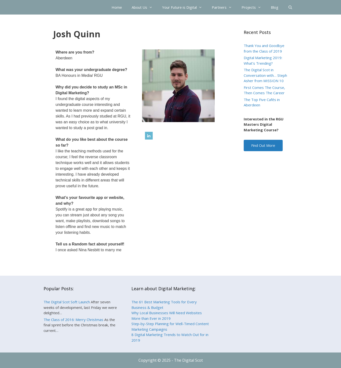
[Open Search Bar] (290, 7)
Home (117, 7)
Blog (274, 7)
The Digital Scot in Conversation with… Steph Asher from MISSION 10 (265, 75)
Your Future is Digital (184, 7)
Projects (254, 7)
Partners (224, 7)
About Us (144, 7)
